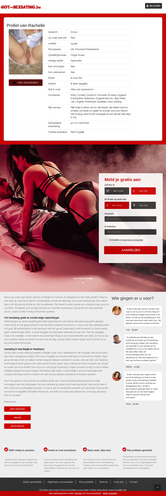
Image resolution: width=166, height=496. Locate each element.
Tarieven (103, 482)
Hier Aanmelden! (25, 82)
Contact (133, 482)
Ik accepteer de (126, 240)
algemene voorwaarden (133, 240)
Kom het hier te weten (16, 209)
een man (143, 191)
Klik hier (78, 493)
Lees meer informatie (83, 278)
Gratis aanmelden (32, 482)
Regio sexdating (17, 409)
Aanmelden (131, 250)
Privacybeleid (86, 482)
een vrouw (118, 191)
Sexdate (17, 418)
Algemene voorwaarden (60, 482)
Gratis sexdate (17, 426)
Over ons (118, 482)
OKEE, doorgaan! (110, 493)
